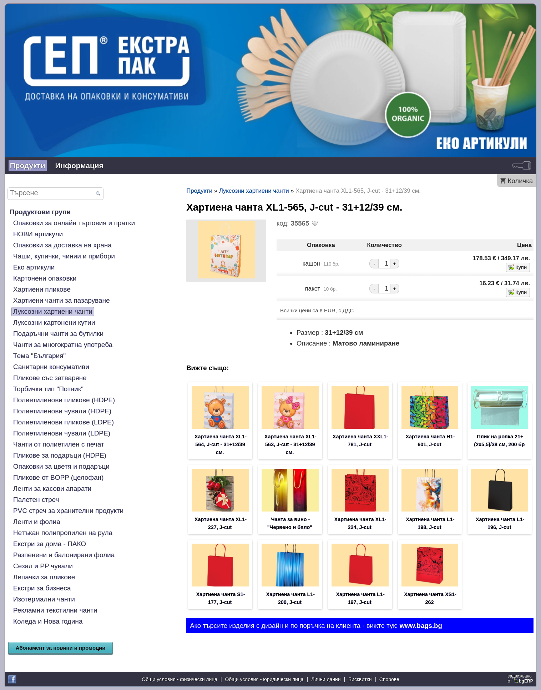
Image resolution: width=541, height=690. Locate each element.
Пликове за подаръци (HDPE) (59, 455)
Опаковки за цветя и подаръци (61, 466)
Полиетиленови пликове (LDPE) (63, 422)
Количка (520, 181)
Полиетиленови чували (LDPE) (61, 433)
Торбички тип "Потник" (48, 389)
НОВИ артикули (38, 234)
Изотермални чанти (44, 599)
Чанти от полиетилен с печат (58, 444)
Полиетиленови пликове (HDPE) (64, 400)
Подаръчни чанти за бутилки (58, 333)
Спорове (389, 679)
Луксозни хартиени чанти (52, 311)
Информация (79, 165)
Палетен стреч (36, 499)
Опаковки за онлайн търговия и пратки (74, 223)
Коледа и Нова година (47, 621)
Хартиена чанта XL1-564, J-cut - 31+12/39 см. (220, 444)
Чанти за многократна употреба (62, 344)
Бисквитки (359, 679)
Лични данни (326, 679)
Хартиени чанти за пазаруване (61, 300)
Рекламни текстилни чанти (55, 610)
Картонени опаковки (45, 278)
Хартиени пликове (42, 289)
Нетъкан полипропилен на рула (62, 533)
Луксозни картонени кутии (54, 322)
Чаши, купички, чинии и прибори (64, 256)
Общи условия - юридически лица (264, 679)
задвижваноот (521, 679)
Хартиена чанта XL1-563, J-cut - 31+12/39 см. (290, 444)
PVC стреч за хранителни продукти (68, 510)
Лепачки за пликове (44, 577)
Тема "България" (39, 355)
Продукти (27, 165)
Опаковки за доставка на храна (62, 245)
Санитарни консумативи (51, 367)
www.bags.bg (421, 625)
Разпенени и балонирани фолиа (64, 555)
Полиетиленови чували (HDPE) (62, 411)
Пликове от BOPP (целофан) (58, 477)
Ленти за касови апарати (52, 488)
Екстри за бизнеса (42, 588)
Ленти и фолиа (36, 521)
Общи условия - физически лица (179, 679)
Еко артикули (34, 267)
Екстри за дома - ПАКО (49, 544)
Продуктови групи (40, 212)
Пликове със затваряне (50, 378)
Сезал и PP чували (43, 566)
